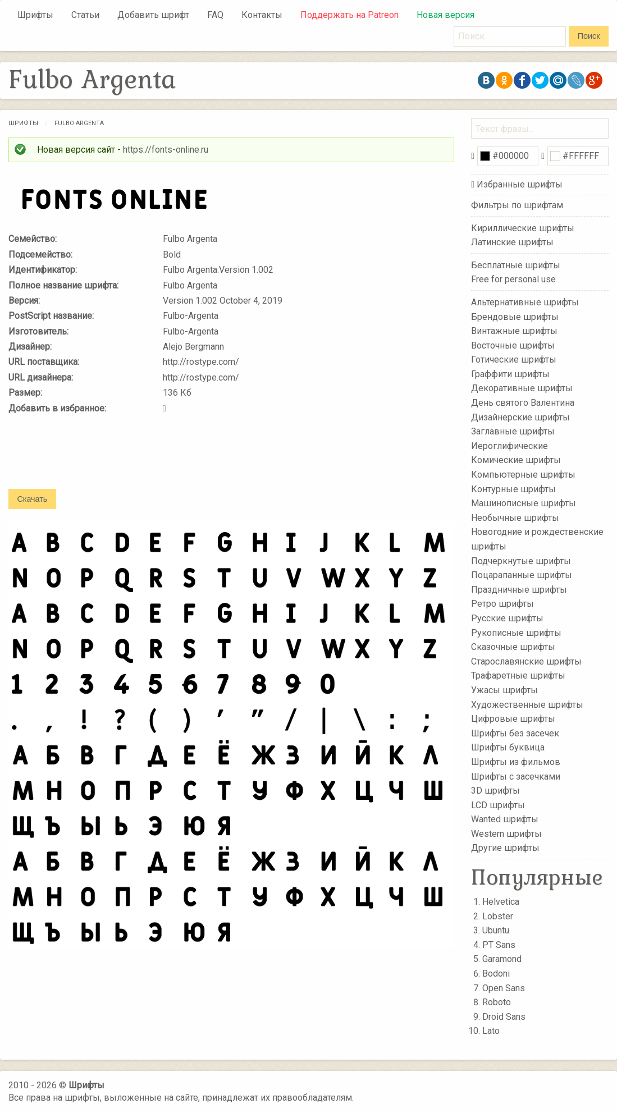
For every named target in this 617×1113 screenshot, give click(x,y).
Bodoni (496, 973)
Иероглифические (509, 446)
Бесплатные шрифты (515, 265)
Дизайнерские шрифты (520, 416)
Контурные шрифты (513, 488)
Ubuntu (495, 930)
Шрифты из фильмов (515, 762)
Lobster (497, 916)
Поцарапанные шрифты (521, 575)
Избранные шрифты (520, 184)
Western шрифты (506, 833)
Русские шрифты (507, 618)
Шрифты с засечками (515, 776)
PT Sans (498, 945)
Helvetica (500, 901)
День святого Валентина (522, 402)
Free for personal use (513, 279)
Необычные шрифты (515, 517)
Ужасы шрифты (504, 690)
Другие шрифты (505, 847)
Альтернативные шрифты (525, 302)
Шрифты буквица (508, 747)
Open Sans (503, 988)
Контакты (261, 15)
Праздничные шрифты (519, 589)
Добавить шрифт (153, 15)
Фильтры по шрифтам (517, 205)
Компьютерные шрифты (523, 474)
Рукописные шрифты (516, 632)
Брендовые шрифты (515, 316)
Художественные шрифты (527, 704)
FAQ (215, 15)
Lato (491, 1030)
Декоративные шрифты (522, 388)
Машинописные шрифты (523, 503)
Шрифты (35, 15)
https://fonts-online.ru (165, 149)
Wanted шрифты (504, 819)
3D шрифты (495, 790)
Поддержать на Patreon (349, 15)
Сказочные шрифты (513, 647)
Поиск (589, 35)
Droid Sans (503, 1016)
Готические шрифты (513, 359)
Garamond (502, 959)
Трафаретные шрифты (518, 675)
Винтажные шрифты (514, 331)
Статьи (85, 15)
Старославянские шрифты (526, 661)
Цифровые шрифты (513, 718)
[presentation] (93, 459)
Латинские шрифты (512, 242)
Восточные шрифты (513, 345)
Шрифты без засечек (515, 733)
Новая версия (445, 15)
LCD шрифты (498, 804)
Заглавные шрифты (513, 431)
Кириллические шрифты (522, 227)
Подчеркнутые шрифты (521, 560)
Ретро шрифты (502, 603)
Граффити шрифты (510, 374)
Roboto (496, 1002)
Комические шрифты (516, 460)
